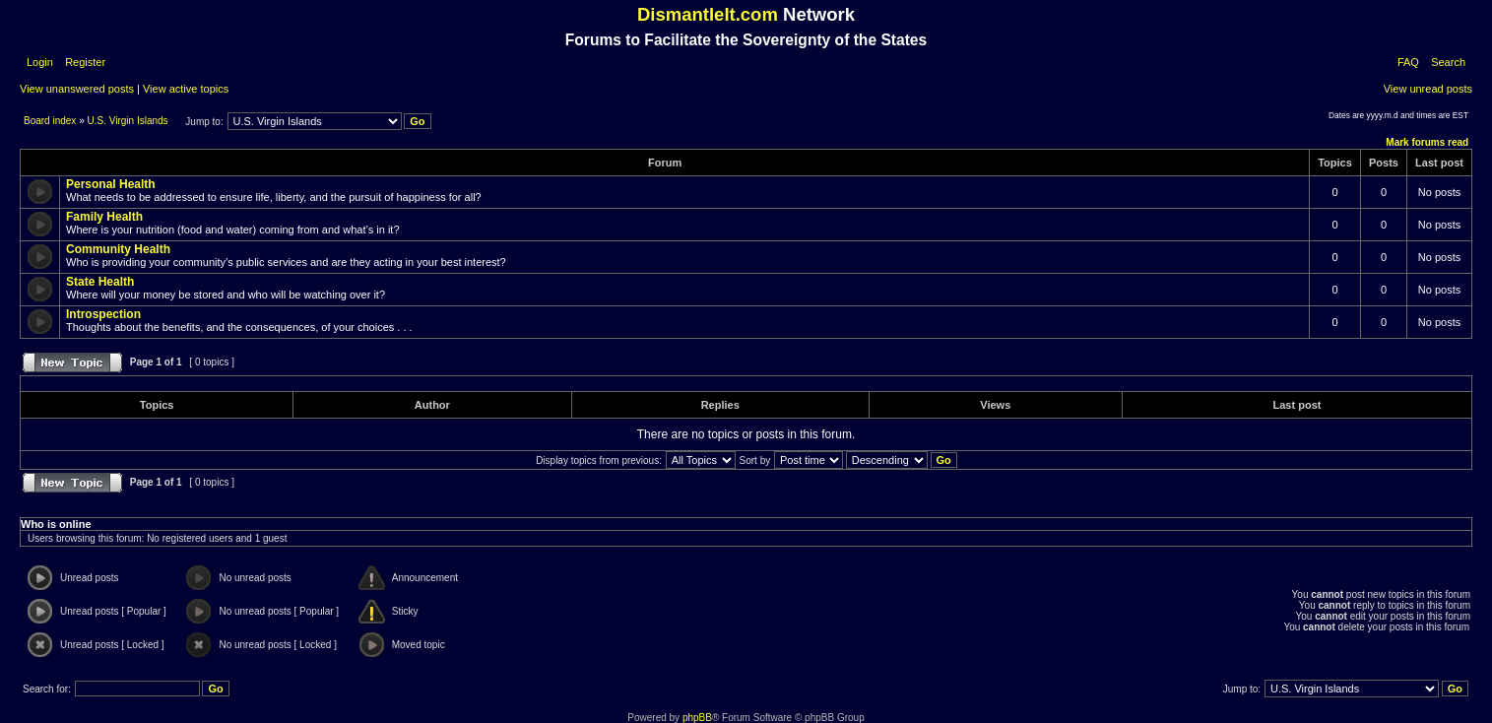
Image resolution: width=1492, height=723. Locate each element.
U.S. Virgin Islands (128, 120)
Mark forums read (1427, 142)
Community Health (118, 249)
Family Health (104, 217)
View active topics (185, 89)
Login (40, 62)
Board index (51, 120)
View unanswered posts (77, 89)
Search (1448, 62)
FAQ (1408, 62)
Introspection (103, 314)
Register (83, 62)
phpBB (697, 717)
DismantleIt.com (707, 14)
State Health (100, 282)
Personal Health (111, 184)
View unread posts (1428, 89)
